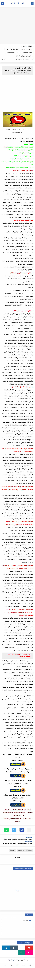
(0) (3, 59)
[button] (22, 830)
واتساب (12, 850)
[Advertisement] (17, 25)
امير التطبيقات (17, 3)
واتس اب (23, 46)
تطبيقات (30, 46)
